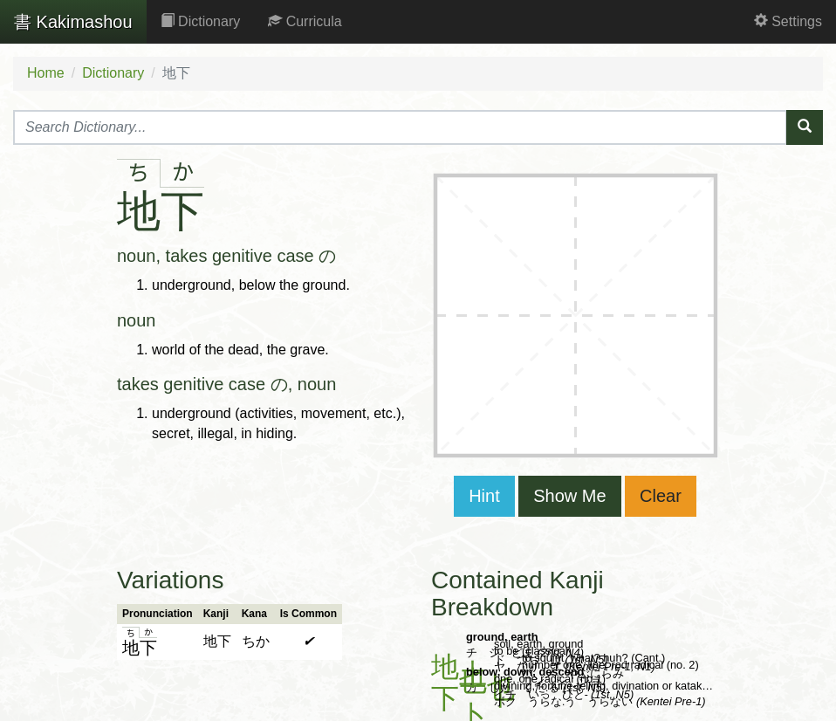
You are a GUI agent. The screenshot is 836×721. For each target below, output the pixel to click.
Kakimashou (73, 21)
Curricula (304, 21)
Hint (484, 495)
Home (46, 72)
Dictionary (201, 21)
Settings (788, 21)
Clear (661, 495)
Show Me (569, 495)
